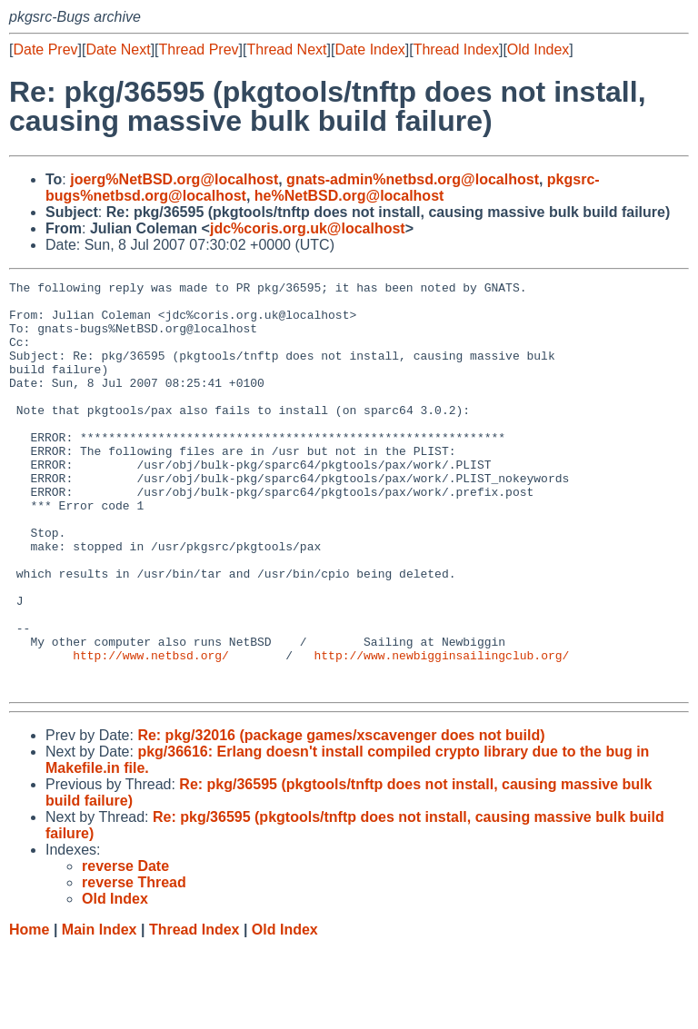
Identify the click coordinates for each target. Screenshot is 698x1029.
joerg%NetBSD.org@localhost (174, 179)
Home (29, 1011)
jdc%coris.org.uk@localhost (307, 228)
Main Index (99, 1011)
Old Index (538, 49)
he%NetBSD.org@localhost (349, 195)
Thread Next (286, 49)
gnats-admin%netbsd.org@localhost (412, 179)
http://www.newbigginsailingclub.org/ (441, 731)
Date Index (369, 49)
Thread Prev (199, 49)
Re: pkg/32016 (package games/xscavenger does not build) (340, 817)
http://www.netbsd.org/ (151, 731)
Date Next (117, 49)
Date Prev (45, 49)
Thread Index (456, 49)
